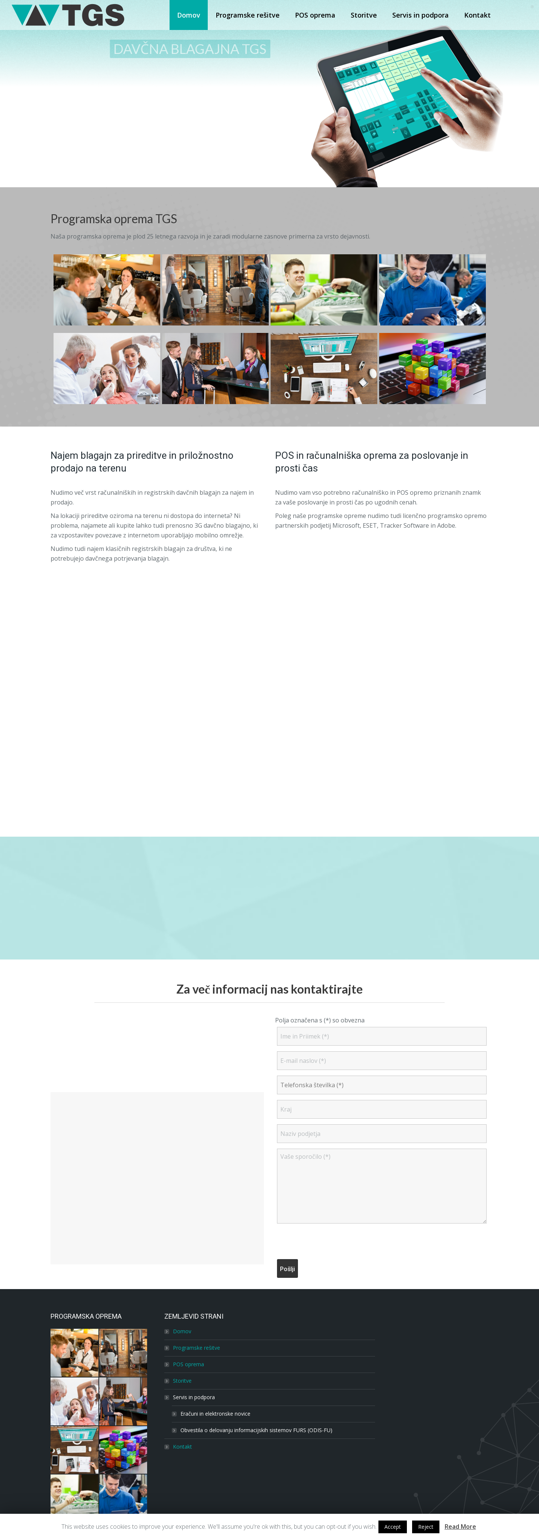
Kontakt (182, 1446)
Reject (425, 1526)
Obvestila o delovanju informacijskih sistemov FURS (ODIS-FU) (256, 1430)
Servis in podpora (194, 1397)
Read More (460, 1526)
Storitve (182, 1380)
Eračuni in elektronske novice (215, 1413)
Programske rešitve (196, 1347)
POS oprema (188, 1364)
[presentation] (334, 1242)
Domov (182, 1331)
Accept (392, 1526)
